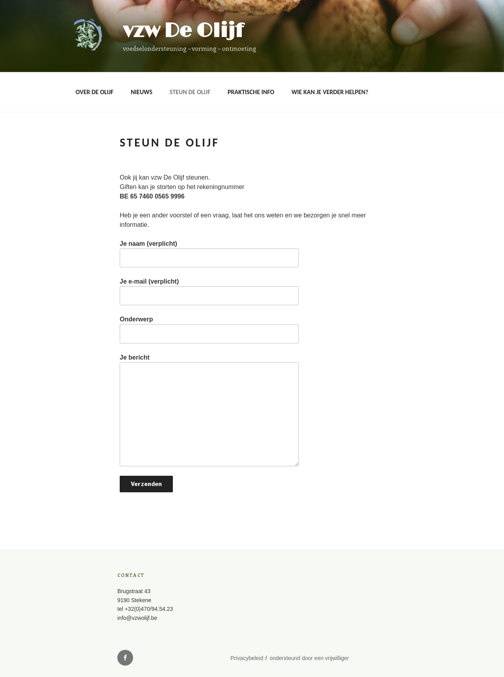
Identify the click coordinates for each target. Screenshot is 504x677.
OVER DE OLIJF (94, 92)
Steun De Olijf (190, 92)
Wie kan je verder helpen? (329, 92)
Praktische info (251, 92)
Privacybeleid (246, 658)
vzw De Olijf (183, 31)
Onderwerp (209, 329)
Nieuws (141, 92)
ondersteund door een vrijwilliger (309, 658)
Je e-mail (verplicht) (209, 291)
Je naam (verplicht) (209, 253)
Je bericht (209, 410)
